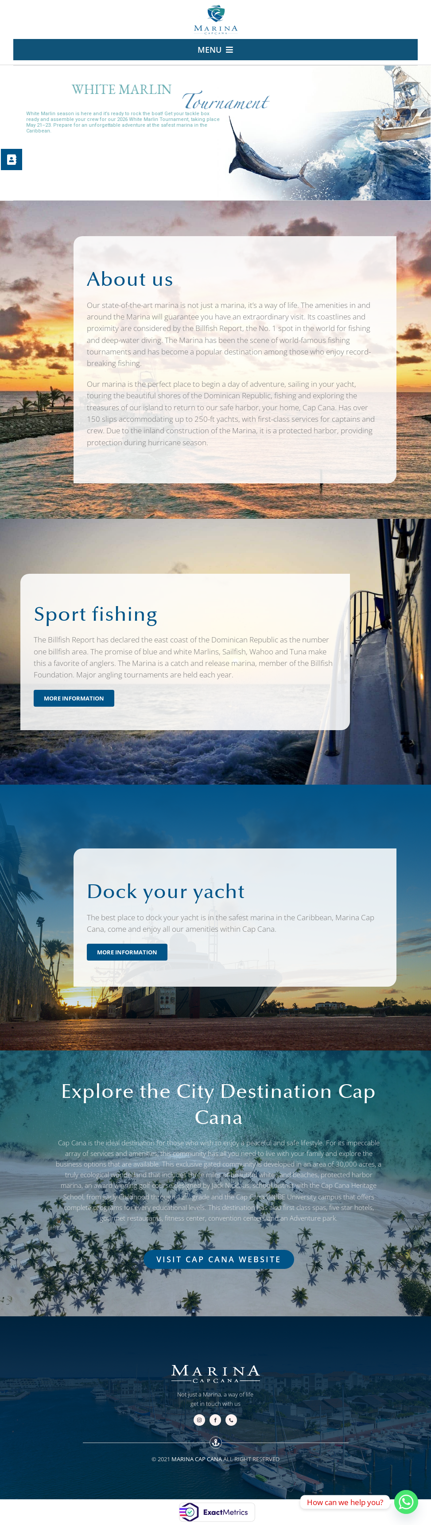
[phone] (231, 1420)
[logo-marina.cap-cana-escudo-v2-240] (216, 7)
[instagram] (199, 1420)
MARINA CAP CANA (196, 1459)
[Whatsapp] (406, 1502)
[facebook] (215, 1420)
